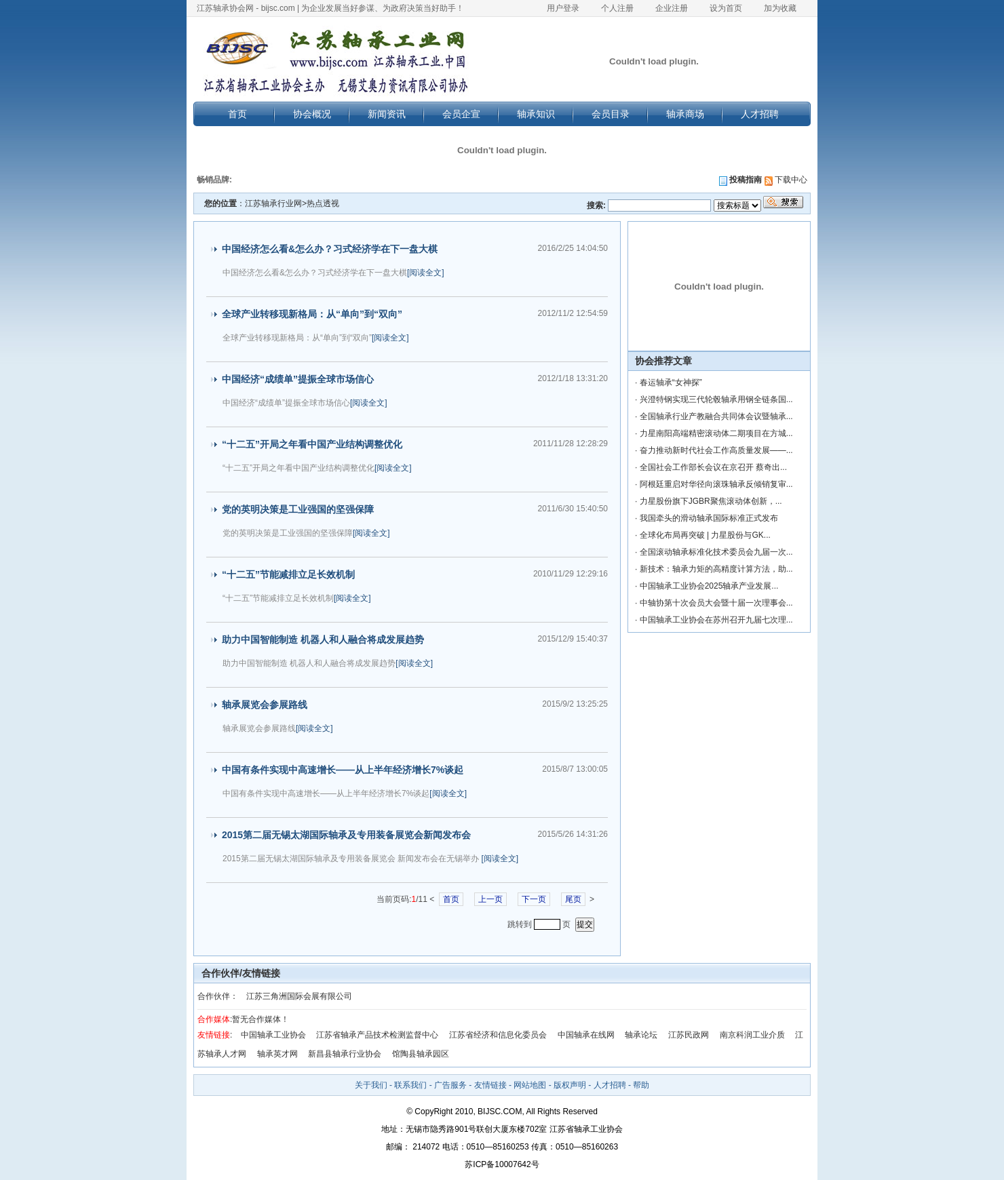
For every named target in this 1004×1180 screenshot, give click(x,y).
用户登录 (563, 8)
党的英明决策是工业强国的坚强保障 (298, 509)
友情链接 (490, 1085)
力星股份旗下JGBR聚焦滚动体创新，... (711, 501)
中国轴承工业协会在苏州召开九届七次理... (716, 620)
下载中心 (786, 179)
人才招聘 (760, 114)
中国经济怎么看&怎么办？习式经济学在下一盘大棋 (330, 248)
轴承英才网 (277, 1054)
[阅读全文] (425, 272)
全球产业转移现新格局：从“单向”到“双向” (312, 314)
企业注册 (671, 8)
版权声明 (570, 1085)
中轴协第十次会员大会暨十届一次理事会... (716, 603)
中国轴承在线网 (586, 1035)
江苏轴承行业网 (273, 203)
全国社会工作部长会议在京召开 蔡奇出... (713, 467)
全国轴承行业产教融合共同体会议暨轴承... (716, 416)
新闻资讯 (387, 114)
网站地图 (530, 1085)
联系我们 (410, 1085)
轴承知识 (536, 114)
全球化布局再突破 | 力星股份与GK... (705, 535)
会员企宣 (461, 114)
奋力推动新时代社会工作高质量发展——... (716, 450)
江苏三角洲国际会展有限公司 (299, 996)
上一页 (490, 899)
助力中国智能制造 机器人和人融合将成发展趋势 (323, 639)
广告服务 (450, 1085)
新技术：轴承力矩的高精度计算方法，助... (716, 569)
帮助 (641, 1085)
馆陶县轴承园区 (420, 1054)
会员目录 (611, 114)
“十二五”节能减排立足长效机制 (288, 574)
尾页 (573, 899)
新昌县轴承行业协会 (344, 1054)
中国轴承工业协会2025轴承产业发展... (709, 586)
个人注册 (617, 8)
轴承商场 (685, 114)
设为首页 (726, 8)
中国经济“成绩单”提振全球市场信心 (298, 379)
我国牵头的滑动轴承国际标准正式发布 (709, 518)
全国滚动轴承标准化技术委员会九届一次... (716, 552)
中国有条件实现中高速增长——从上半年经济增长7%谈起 (342, 769)
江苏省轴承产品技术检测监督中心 (377, 1035)
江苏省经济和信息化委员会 (498, 1035)
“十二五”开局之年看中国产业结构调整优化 (312, 444)
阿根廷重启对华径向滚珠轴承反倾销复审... (716, 484)
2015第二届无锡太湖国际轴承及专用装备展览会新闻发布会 (346, 834)
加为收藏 (780, 8)
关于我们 (371, 1085)
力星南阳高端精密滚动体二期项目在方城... (716, 433)
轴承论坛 (641, 1035)
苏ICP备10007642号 (502, 1164)
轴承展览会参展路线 (264, 704)
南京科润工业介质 (752, 1035)
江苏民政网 (688, 1035)
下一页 (534, 899)
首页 (237, 114)
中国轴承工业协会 (273, 1035)
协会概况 (312, 114)
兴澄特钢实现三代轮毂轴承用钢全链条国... (716, 399)
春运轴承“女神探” (671, 382)
